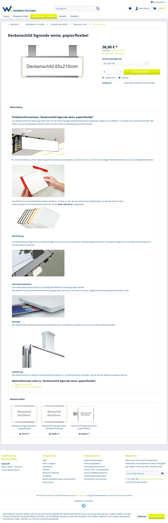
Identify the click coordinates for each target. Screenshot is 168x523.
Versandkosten (80, 495)
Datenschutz (48, 482)
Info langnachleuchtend (94, 466)
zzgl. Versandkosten (118, 50)
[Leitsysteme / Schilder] (43, 16)
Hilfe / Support (49, 463)
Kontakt (46, 469)
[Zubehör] (75, 16)
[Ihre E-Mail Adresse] (141, 473)
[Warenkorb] (159, 8)
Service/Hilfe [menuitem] (158, 2)
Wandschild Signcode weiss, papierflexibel (24, 427)
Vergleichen (108, 77)
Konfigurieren (156, 516)
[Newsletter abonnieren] (162, 473)
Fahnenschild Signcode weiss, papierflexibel (84, 427)
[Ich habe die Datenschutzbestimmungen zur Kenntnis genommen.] (126, 479)
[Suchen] (98, 8)
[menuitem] (77, 8)
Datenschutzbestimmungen (151, 479)
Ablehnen (142, 516)
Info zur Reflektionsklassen (95, 472)
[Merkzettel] (130, 8)
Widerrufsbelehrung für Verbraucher (59, 479)
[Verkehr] (63, 16)
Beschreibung (16, 107)
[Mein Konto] (142, 8)
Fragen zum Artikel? (22, 384)
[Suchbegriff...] (77, 8)
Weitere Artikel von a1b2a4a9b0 (27, 387)
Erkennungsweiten (92, 463)
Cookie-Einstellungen (93, 460)
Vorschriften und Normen (95, 479)
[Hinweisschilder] (20, 16)
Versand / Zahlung (51, 472)
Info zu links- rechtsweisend (96, 469)
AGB (44, 460)
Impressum (48, 466)
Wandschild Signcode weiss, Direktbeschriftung (54, 427)
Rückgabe (47, 476)
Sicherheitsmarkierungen (95, 476)
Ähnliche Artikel (17, 399)
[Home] (6, 16)
